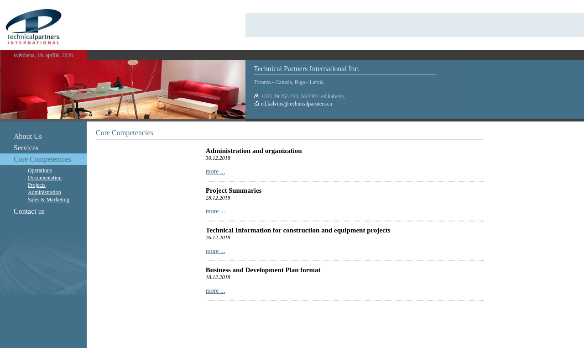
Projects (37, 185)
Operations (40, 170)
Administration (44, 192)
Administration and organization (254, 150)
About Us (28, 136)
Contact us (29, 211)
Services (26, 148)
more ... (215, 171)
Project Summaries (234, 190)
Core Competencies (42, 159)
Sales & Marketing (48, 199)
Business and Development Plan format (263, 270)
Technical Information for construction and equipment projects (298, 230)
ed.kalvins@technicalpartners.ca (296, 103)
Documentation (45, 177)
